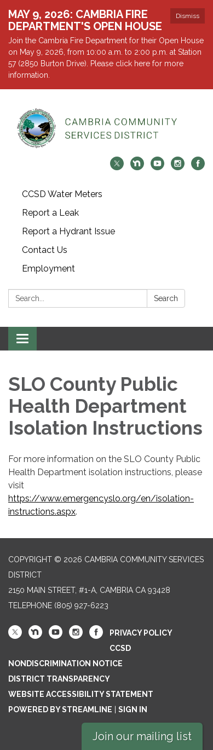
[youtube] (157, 167)
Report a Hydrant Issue (68, 231)
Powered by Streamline (60, 709)
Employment (48, 268)
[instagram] (178, 167)
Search (166, 298)
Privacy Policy (141, 632)
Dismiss (187, 16)
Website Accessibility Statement (80, 694)
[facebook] (198, 167)
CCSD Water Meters (62, 194)
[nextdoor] (137, 167)
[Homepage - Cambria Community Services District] (106, 128)
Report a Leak (50, 212)
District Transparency (59, 678)
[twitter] (117, 167)
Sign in (132, 709)
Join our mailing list (142, 736)
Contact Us (44, 250)
